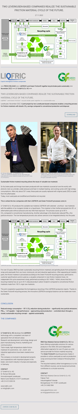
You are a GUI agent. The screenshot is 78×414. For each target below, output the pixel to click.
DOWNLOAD (71, 115)
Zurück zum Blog (10, 407)
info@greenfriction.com (50, 393)
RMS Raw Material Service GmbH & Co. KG (56, 376)
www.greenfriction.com (49, 390)
